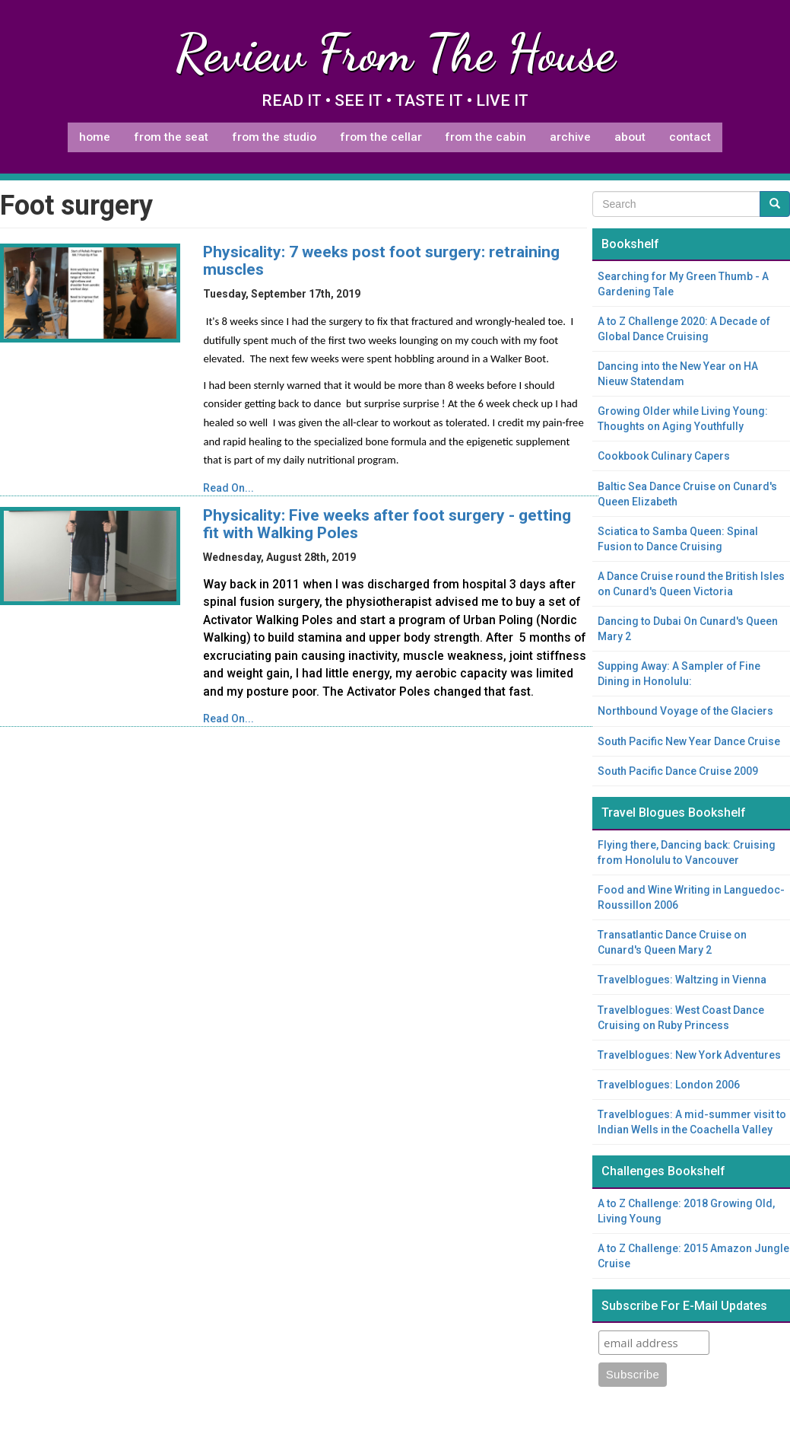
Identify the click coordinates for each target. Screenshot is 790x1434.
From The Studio (274, 137)
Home (94, 137)
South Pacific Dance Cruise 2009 (678, 771)
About (630, 137)
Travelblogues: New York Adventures (689, 1055)
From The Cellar (381, 137)
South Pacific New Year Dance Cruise (689, 741)
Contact (690, 137)
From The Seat (171, 137)
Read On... (228, 488)
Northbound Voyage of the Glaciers (685, 711)
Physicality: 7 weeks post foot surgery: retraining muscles (381, 261)
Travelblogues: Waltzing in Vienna (682, 980)
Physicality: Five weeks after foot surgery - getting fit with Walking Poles (387, 524)
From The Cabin (485, 137)
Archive (570, 137)
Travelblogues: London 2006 (669, 1085)
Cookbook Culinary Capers (664, 456)
